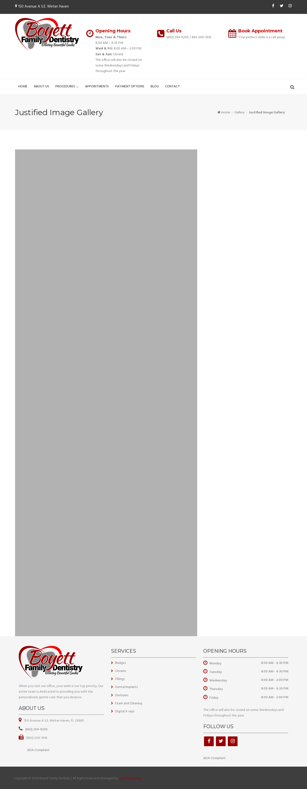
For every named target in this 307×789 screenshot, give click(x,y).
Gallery (239, 112)
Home (22, 86)
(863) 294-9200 (177, 37)
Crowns (120, 671)
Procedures (65, 86)
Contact (172, 86)
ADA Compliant (38, 750)
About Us (41, 86)
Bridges (120, 663)
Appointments (97, 86)
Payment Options (129, 86)
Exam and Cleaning (128, 703)
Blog (155, 86)
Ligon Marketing (130, 778)
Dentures (121, 695)
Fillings (120, 679)
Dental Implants (126, 687)
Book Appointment (260, 31)
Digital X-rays (124, 711)
